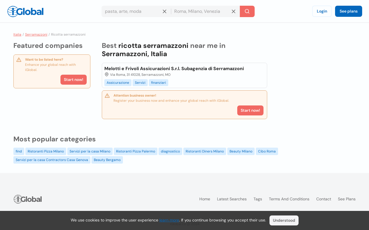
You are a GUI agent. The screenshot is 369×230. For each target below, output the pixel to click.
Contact (323, 198)
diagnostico (170, 151)
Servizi (140, 82)
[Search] (247, 11)
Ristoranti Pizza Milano (46, 151)
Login (322, 11)
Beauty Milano (241, 151)
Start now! (73, 79)
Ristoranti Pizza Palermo (135, 151)
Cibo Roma (267, 151)
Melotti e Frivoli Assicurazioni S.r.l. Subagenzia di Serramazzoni (174, 69)
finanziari (158, 82)
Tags (258, 198)
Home (204, 198)
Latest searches (232, 198)
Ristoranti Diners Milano (205, 151)
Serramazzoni (36, 34)
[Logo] (25, 11)
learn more (169, 220)
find (19, 151)
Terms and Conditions (289, 198)
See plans (349, 11)
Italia (17, 34)
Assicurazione (118, 82)
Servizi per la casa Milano (90, 151)
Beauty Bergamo (107, 160)
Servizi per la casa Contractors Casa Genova (52, 160)
